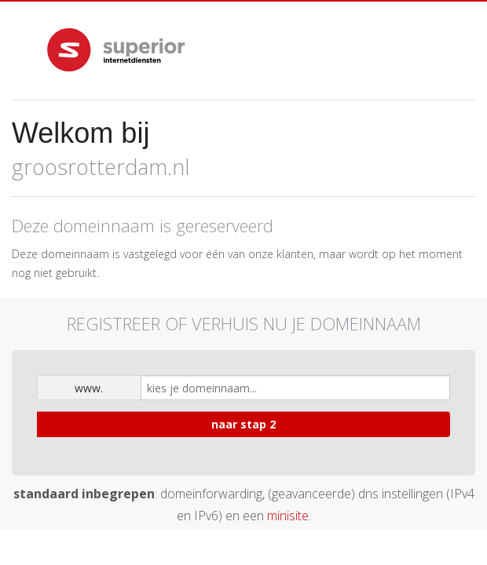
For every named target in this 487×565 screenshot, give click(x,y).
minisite (288, 515)
